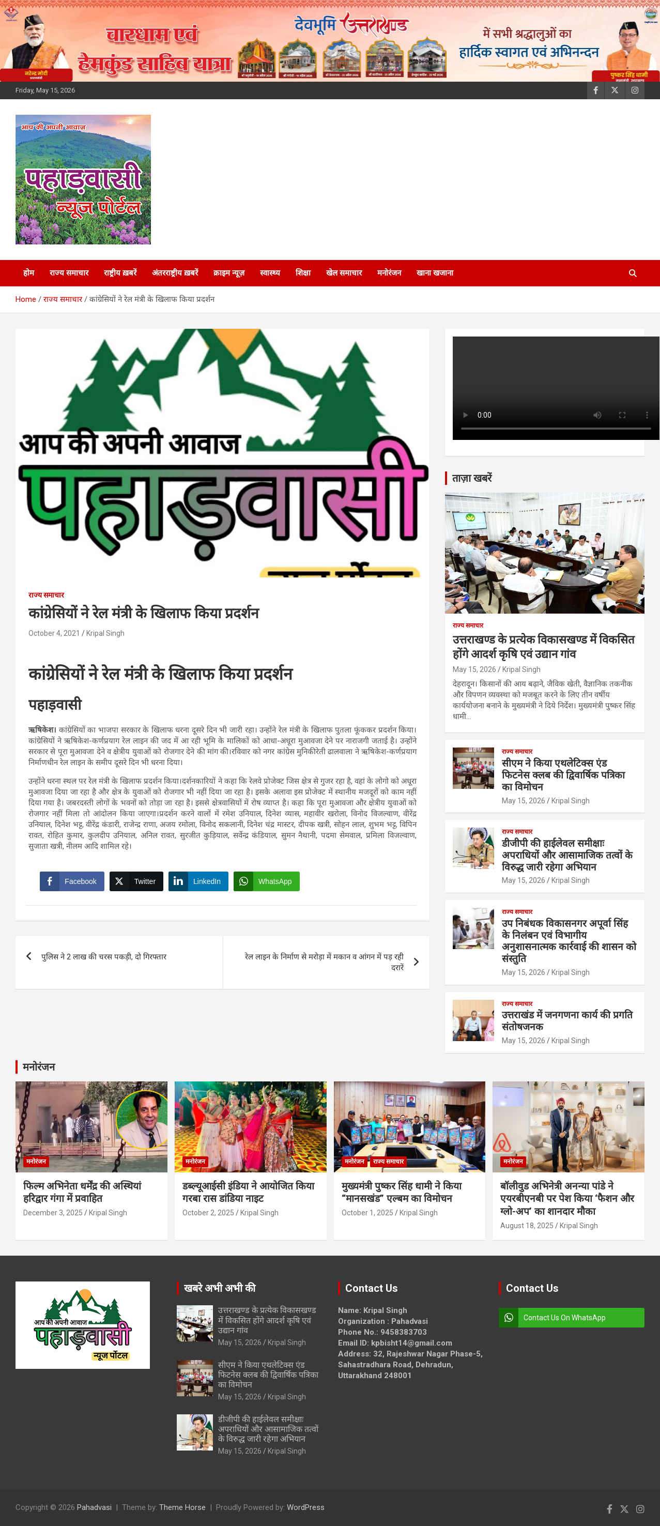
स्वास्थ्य (270, 273)
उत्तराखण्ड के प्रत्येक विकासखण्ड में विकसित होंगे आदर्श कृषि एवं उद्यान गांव (267, 1320)
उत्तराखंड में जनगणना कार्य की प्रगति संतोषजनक (567, 1021)
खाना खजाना (435, 273)
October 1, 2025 (367, 1213)
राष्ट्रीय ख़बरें (120, 273)
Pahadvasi (94, 1507)
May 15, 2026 (474, 669)
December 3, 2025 (53, 1213)
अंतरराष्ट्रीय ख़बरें (175, 273)
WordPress (306, 1507)
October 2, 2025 (208, 1213)
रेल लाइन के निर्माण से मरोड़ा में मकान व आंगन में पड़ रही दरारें (324, 965)
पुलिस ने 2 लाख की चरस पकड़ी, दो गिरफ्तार (103, 959)
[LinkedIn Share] (200, 882)
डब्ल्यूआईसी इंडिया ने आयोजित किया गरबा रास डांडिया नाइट (248, 1192)
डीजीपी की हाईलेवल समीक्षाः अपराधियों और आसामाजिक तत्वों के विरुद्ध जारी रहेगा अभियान (567, 855)
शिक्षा (303, 273)
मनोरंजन (389, 273)
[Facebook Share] (73, 882)
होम (28, 273)
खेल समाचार (344, 273)
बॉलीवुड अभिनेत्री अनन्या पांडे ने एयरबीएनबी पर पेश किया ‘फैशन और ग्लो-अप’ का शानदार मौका (567, 1198)
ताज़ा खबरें (472, 478)
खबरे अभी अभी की (219, 1288)
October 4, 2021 (54, 633)
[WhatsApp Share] (268, 882)
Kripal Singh (105, 633)
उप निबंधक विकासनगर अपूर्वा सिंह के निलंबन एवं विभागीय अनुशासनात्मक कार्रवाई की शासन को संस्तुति (569, 941)
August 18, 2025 (527, 1226)
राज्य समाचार (69, 273)
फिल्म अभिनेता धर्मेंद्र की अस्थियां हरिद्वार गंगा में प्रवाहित (82, 1192)
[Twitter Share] (137, 882)
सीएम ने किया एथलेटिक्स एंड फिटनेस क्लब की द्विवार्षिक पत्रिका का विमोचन (563, 775)
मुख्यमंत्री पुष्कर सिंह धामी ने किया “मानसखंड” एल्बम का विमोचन (402, 1192)
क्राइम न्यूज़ (228, 273)
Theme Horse (182, 1507)
